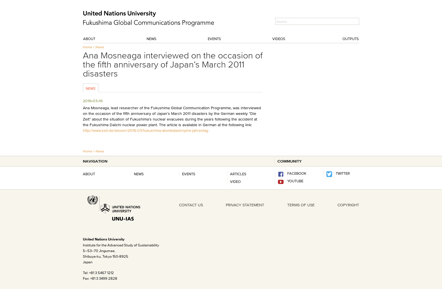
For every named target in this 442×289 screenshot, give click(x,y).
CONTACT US (191, 204)
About (89, 38)
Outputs (350, 38)
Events (214, 38)
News (151, 38)
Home (87, 47)
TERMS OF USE (301, 204)
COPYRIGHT (348, 204)
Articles (238, 173)
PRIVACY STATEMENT (245, 204)
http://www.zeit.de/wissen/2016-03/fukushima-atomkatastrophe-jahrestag (145, 130)
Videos (278, 38)
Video (235, 181)
